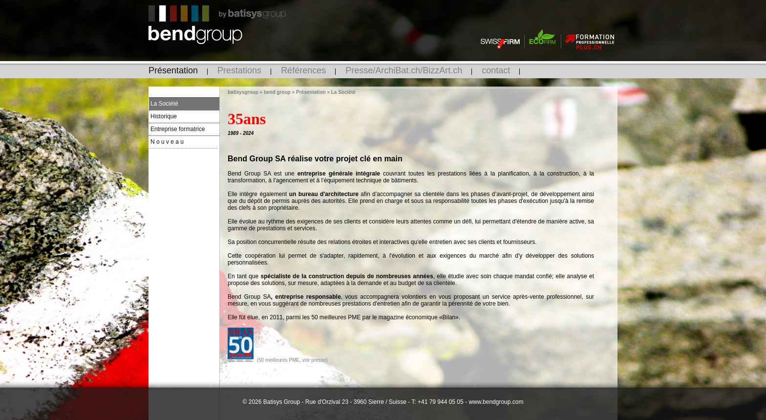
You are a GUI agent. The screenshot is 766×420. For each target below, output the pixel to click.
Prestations (239, 70)
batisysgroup (243, 92)
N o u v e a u (167, 141)
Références (303, 70)
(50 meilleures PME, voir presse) (292, 360)
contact (496, 70)
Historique (163, 116)
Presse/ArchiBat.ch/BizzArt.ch (403, 70)
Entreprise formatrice (177, 129)
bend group (277, 92)
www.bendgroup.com (495, 401)
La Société (164, 103)
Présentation (173, 70)
